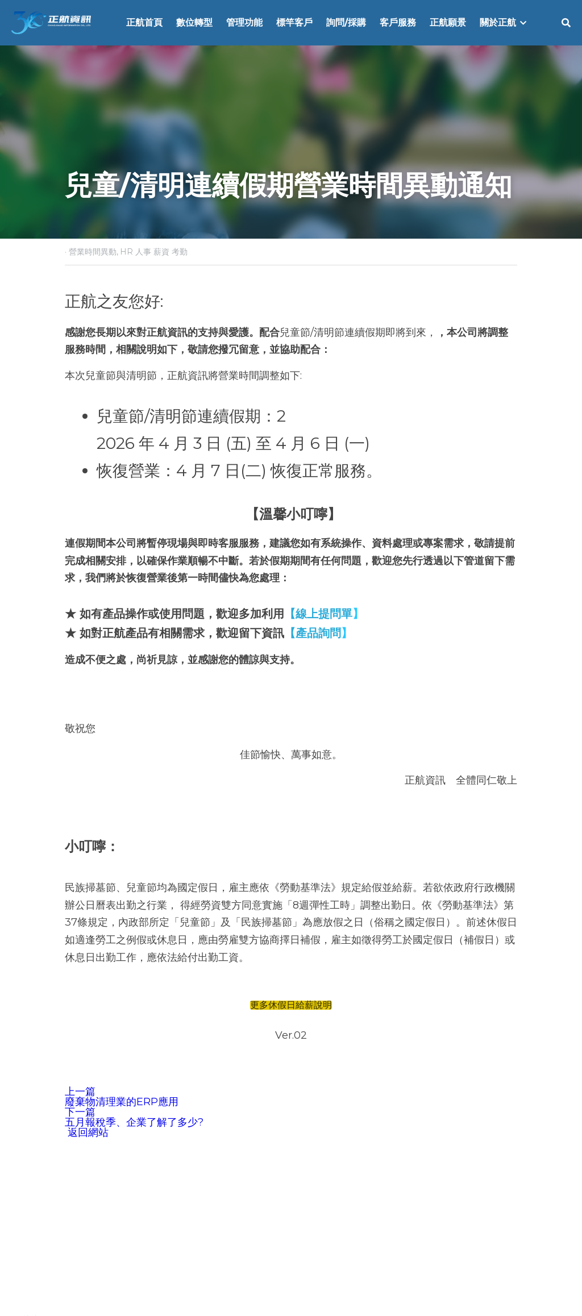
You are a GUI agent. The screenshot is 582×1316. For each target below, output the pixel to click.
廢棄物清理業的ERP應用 (121, 1102)
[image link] (51, 22)
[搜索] (566, 23)
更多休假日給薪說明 (291, 1005)
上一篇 (80, 1091)
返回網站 (87, 1132)
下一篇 (80, 1112)
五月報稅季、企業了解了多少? (134, 1122)
